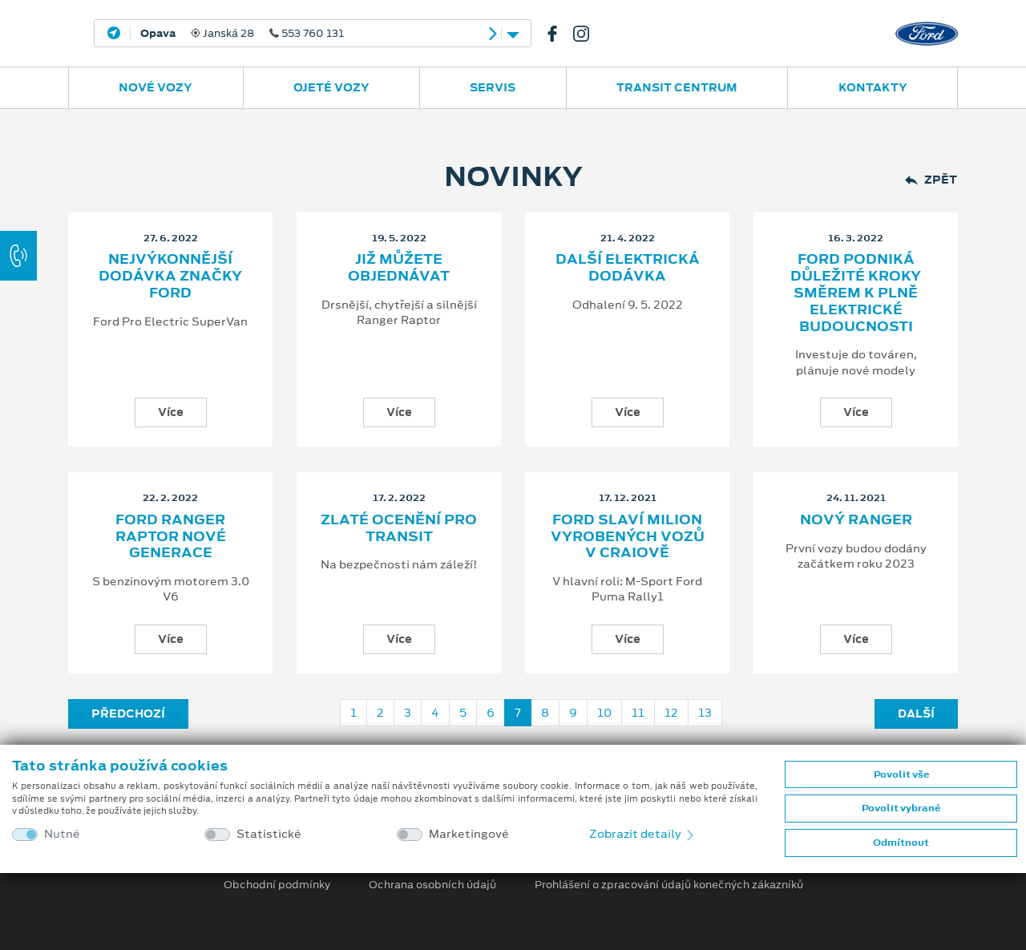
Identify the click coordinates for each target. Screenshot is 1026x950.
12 (671, 713)
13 (705, 713)
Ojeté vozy (331, 87)
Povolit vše (901, 774)
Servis (492, 87)
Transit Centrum (676, 87)
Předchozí (128, 713)
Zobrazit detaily (643, 834)
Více (171, 412)
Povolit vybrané (901, 808)
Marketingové (469, 834)
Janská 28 (242, 33)
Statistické (268, 834)
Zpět (931, 180)
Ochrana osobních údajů (432, 885)
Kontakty (872, 87)
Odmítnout (901, 842)
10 (604, 713)
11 (638, 713)
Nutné (62, 834)
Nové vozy (155, 87)
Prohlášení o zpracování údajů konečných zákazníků (669, 885)
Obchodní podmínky (277, 885)
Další (916, 713)
